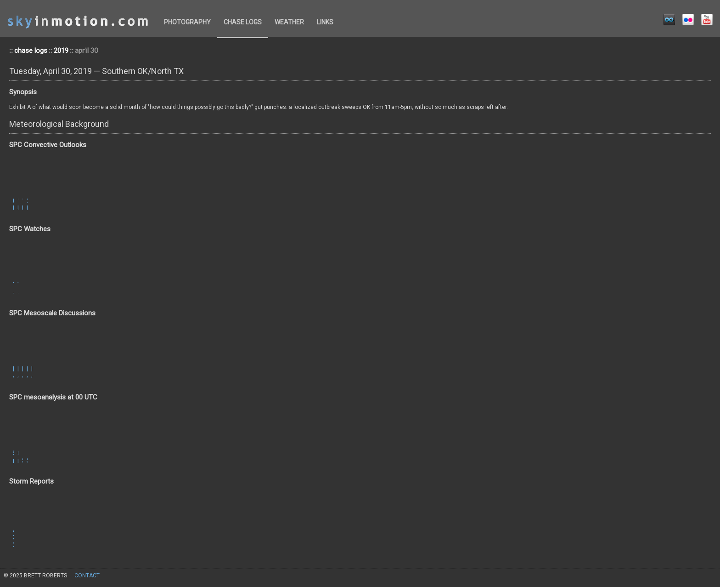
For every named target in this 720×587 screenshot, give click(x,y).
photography (187, 22)
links (325, 22)
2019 (61, 50)
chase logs (243, 22)
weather (289, 22)
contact (87, 575)
